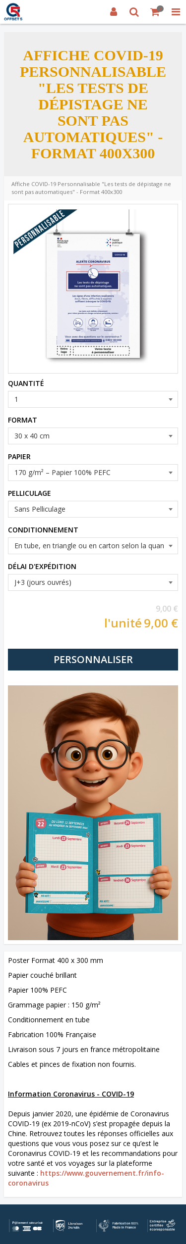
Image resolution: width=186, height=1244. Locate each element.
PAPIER (19, 456)
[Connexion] (113, 12)
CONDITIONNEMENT (43, 529)
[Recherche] (134, 12)
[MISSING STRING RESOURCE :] (175, 12)
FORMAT (22, 420)
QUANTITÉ (26, 383)
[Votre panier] (155, 12)
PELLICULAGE (29, 493)
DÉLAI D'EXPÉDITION (42, 566)
